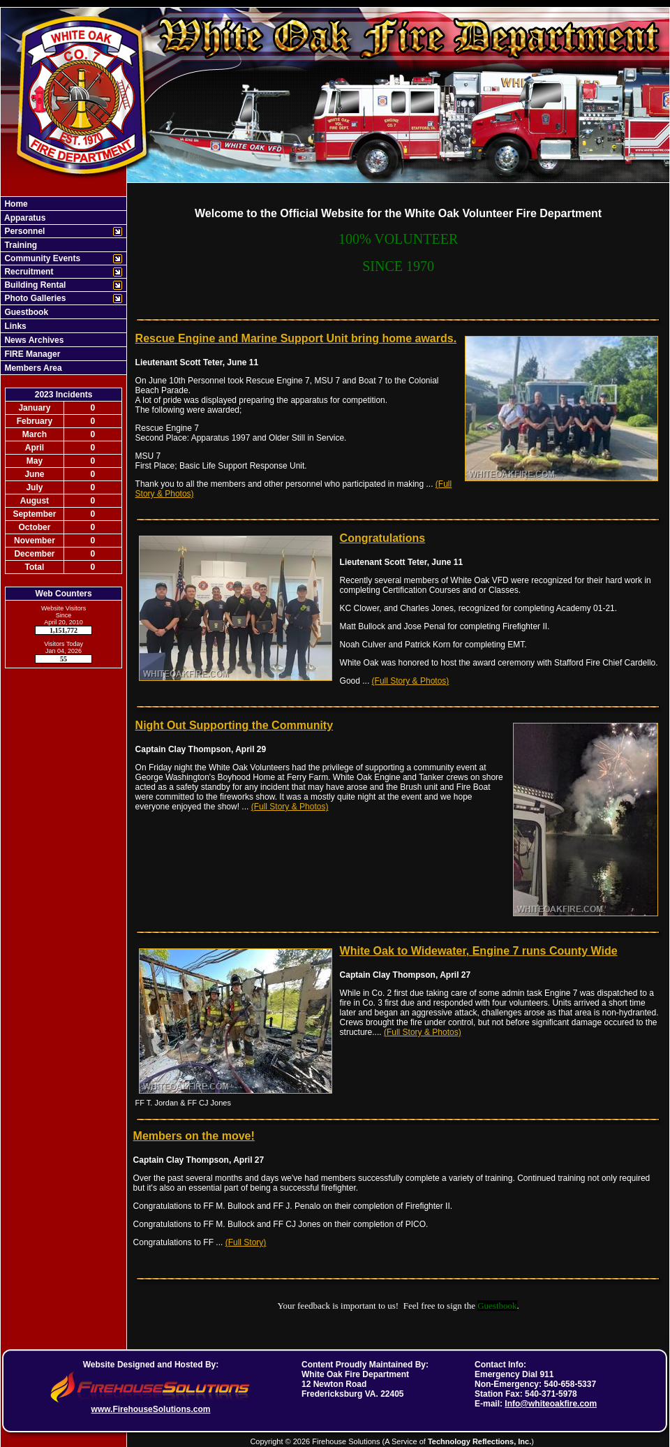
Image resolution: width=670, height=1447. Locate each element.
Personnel (23, 231)
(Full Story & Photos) (410, 681)
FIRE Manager (31, 354)
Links (14, 326)
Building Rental (34, 285)
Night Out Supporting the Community (234, 725)
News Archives (33, 340)
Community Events (41, 258)
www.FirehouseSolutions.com (151, 1409)
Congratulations (383, 538)
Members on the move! (194, 1136)
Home (15, 204)
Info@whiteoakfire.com (551, 1404)
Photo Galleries (34, 298)
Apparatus (23, 218)
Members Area (32, 368)
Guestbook (25, 312)
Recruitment (27, 272)
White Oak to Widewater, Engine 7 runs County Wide (479, 951)
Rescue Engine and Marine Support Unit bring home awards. (296, 338)
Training (19, 245)
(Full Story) (246, 1242)
